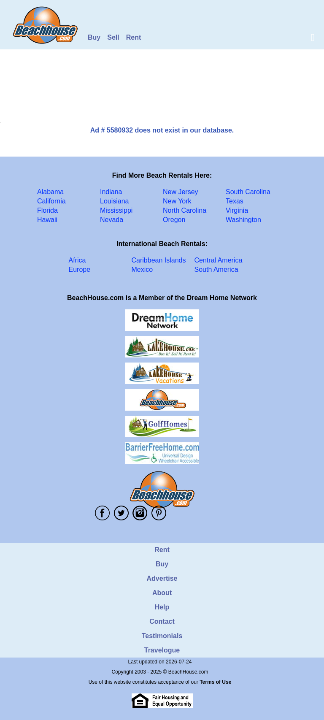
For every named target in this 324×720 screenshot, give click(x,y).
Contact (162, 621)
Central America (218, 260)
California (51, 201)
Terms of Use (215, 682)
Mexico (142, 269)
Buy (94, 37)
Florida (47, 210)
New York (177, 201)
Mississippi (116, 210)
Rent (133, 37)
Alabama (50, 191)
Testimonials (162, 635)
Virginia (237, 210)
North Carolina (184, 210)
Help (162, 607)
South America (216, 269)
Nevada (111, 219)
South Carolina (248, 191)
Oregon (174, 219)
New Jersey (180, 191)
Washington (243, 219)
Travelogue (162, 650)
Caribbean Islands (159, 260)
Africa (77, 260)
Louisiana (114, 201)
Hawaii (47, 219)
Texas (234, 201)
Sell (113, 37)
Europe (80, 269)
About (162, 592)
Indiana (111, 191)
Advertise (162, 578)
